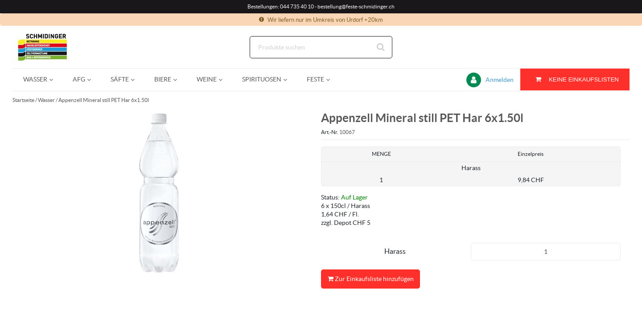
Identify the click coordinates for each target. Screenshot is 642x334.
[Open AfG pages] (92, 79)
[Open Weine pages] (224, 79)
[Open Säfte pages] (136, 79)
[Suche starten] (381, 47)
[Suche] (321, 47)
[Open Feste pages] (331, 79)
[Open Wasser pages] (54, 79)
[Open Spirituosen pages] (288, 79)
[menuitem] (37, 79)
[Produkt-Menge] (546, 252)
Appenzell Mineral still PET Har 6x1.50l (103, 100)
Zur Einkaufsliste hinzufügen (370, 279)
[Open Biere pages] (178, 79)
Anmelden (500, 79)
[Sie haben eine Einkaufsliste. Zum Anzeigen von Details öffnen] (575, 79)
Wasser (46, 100)
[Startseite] (54, 47)
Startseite (23, 100)
